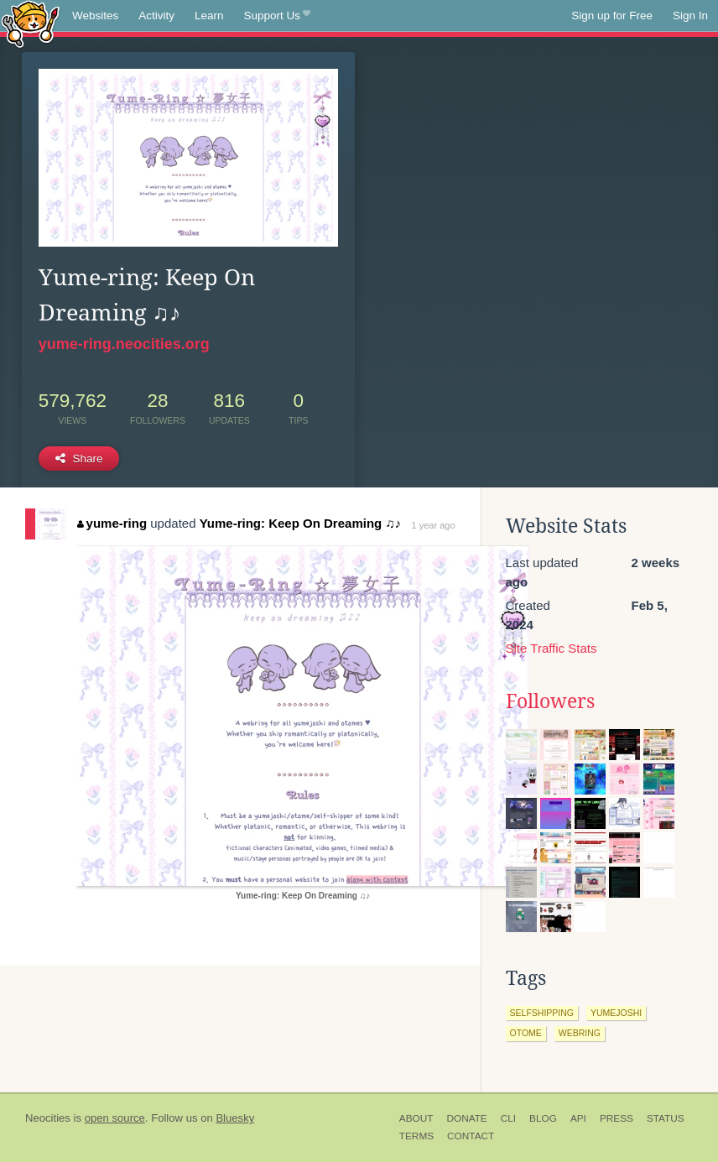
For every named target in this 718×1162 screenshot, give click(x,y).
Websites (95, 15)
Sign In (690, 15)
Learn (209, 15)
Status (665, 1118)
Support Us (277, 16)
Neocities (47, 1118)
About (416, 1118)
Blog (543, 1118)
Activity (156, 15)
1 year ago (433, 525)
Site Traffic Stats (551, 648)
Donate (466, 1118)
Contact (470, 1136)
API (578, 1118)
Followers (550, 701)
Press (616, 1118)
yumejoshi (616, 1013)
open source (115, 1118)
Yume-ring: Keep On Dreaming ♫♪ (300, 523)
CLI (508, 1118)
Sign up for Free (612, 15)
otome (526, 1033)
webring (580, 1033)
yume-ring (112, 523)
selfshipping (542, 1013)
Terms (416, 1136)
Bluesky (235, 1118)
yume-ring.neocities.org (124, 344)
